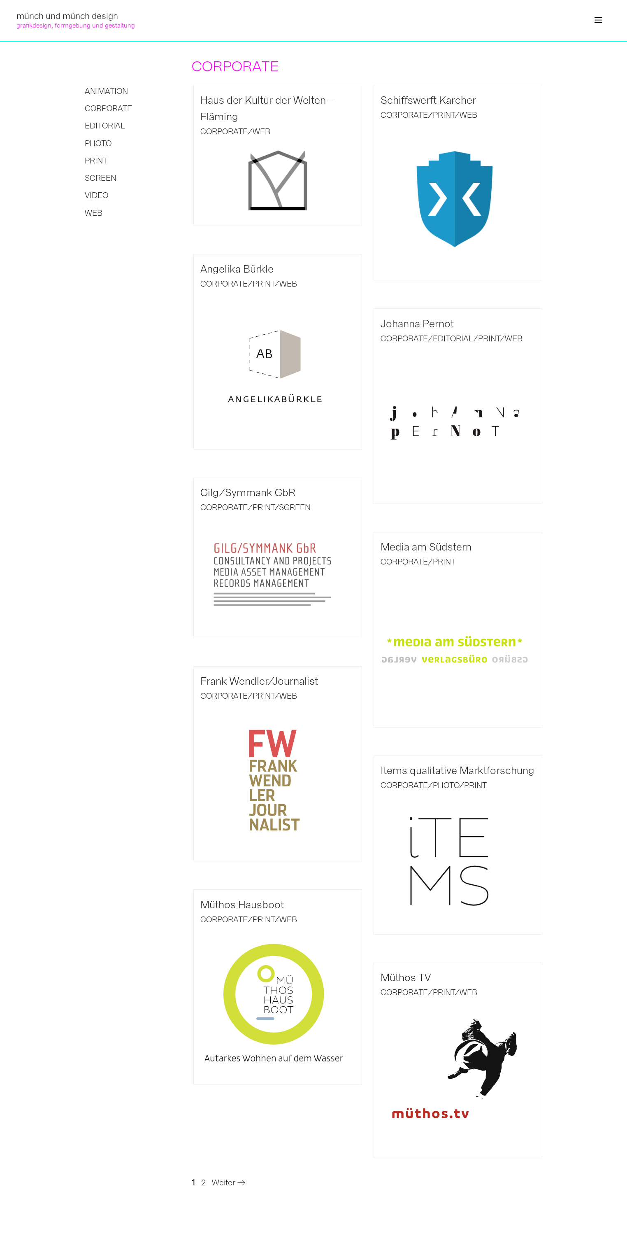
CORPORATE (224, 131)
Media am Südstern (426, 547)
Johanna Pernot (417, 323)
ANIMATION (106, 91)
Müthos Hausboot (242, 904)
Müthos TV (406, 977)
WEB (261, 131)
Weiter (228, 1183)
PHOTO (446, 785)
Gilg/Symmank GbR (247, 492)
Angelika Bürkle (237, 269)
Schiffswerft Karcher (428, 100)
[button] (598, 20)
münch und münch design (67, 15)
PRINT (444, 115)
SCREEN (295, 507)
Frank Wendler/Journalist (259, 681)
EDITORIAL (453, 338)
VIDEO (96, 195)
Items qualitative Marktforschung (457, 770)
